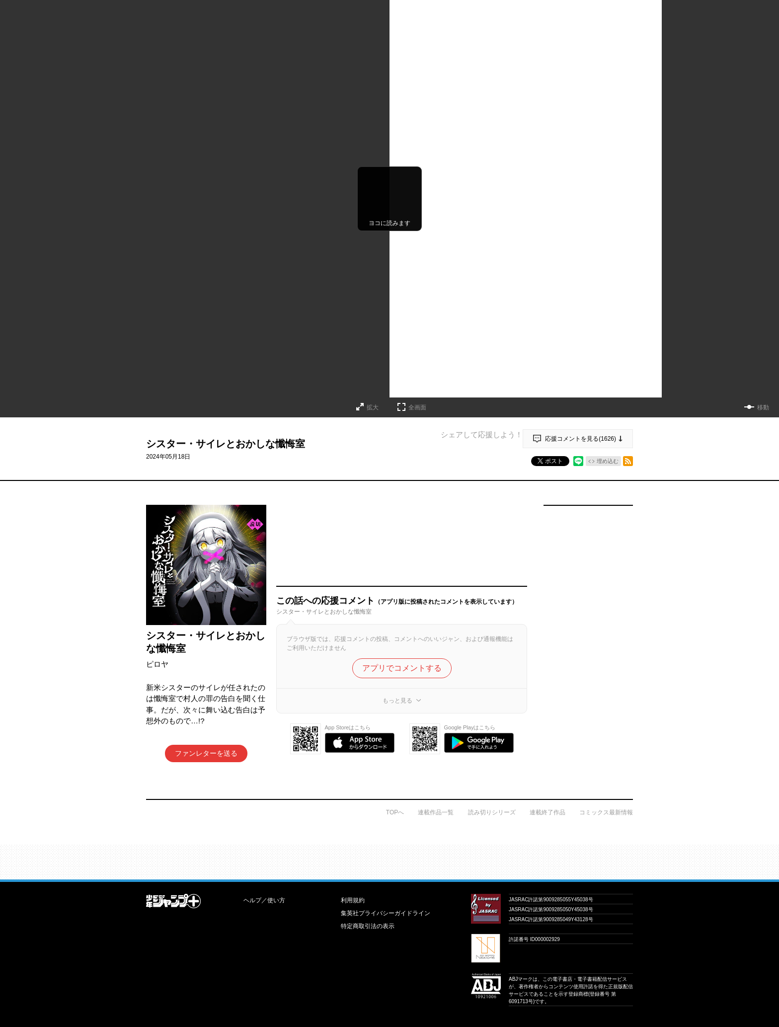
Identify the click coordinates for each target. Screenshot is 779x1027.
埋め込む (608, 461)
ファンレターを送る (206, 753)
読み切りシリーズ (492, 812)
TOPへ (395, 812)
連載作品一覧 (436, 812)
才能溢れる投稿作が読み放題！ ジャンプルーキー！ (389, 858)
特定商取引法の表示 (367, 926)
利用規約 (353, 900)
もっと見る (397, 700)
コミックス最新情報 (606, 812)
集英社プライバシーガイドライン (385, 913)
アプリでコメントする (402, 668)
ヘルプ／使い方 (264, 900)
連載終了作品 (547, 812)
